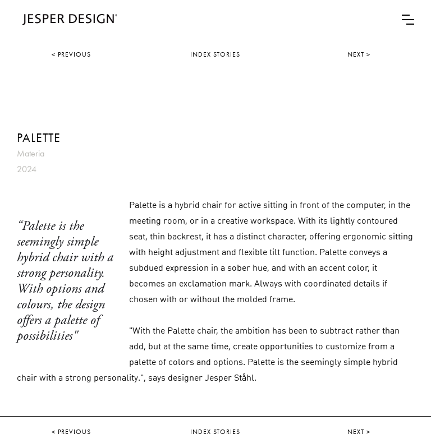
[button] (408, 20)
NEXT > (358, 54)
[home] (67, 19)
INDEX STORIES (215, 54)
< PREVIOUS (71, 54)
